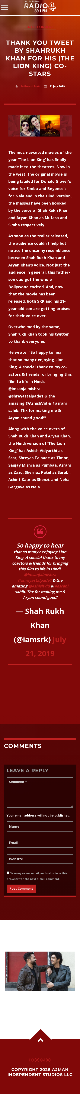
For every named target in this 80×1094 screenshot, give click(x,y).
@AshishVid (39, 586)
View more (40, 971)
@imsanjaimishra (40, 574)
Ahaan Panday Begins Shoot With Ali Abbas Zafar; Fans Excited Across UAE (35, 1001)
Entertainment (40, 27)
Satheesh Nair (30, 86)
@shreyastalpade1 (35, 580)
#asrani (61, 586)
